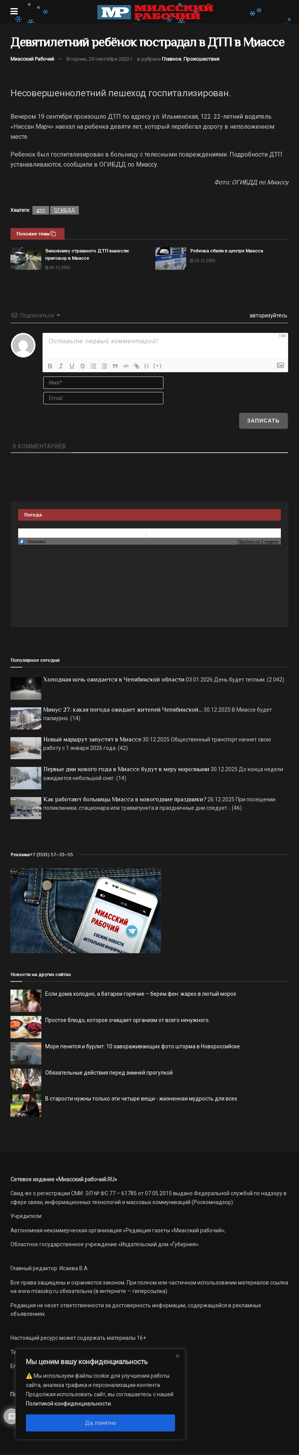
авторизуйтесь (267, 315)
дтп (40, 210)
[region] (100, 1394)
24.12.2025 (57, 268)
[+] (157, 365)
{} (147, 365)
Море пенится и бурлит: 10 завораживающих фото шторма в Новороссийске (142, 1046)
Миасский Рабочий (32, 59)
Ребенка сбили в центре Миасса (226, 251)
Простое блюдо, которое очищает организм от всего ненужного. (127, 1020)
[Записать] (263, 420)
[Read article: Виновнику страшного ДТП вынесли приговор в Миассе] (25, 258)
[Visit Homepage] (155, 11)
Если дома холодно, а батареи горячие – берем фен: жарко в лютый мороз (140, 994)
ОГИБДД (64, 210)
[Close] (177, 1355)
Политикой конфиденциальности (68, 1403)
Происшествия (201, 59)
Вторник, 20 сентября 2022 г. (100, 59)
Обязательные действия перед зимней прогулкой (109, 1073)
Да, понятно (100, 1423)
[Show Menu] (14, 11)
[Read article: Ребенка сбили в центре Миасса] (170, 258)
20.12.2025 (202, 261)
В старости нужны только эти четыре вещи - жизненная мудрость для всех (141, 1099)
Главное (171, 59)
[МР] (85, 910)
